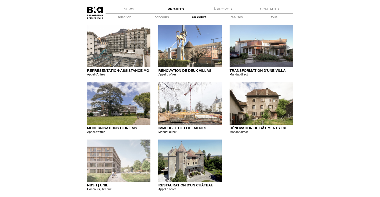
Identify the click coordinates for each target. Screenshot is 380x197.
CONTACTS (269, 9)
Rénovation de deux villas (184, 71)
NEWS (129, 9)
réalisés (237, 17)
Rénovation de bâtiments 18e (258, 128)
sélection (124, 17)
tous (274, 17)
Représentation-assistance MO (118, 71)
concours (162, 17)
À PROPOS (222, 9)
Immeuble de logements (182, 128)
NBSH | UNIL (97, 185)
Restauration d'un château (185, 185)
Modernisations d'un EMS (112, 128)
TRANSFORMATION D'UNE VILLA (258, 71)
